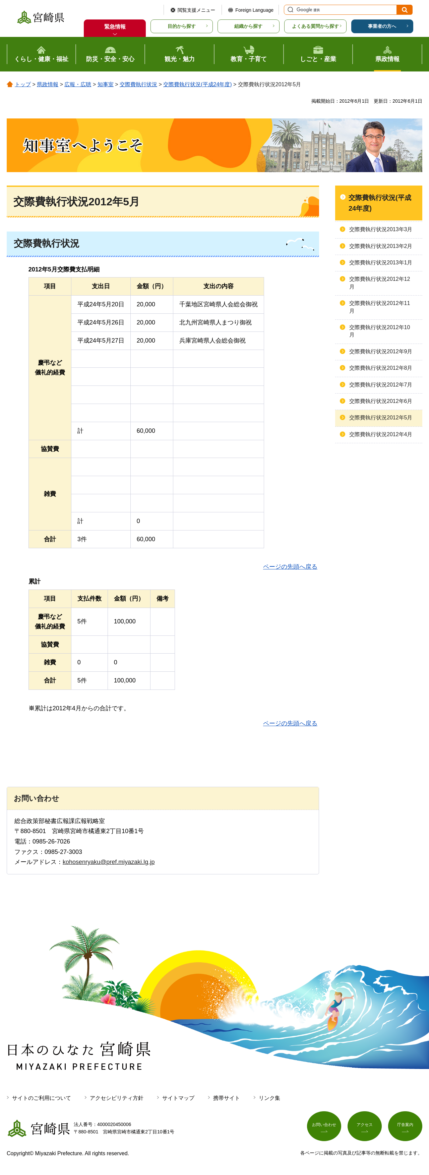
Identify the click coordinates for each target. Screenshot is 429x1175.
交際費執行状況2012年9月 (381, 351)
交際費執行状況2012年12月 (379, 282)
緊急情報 (115, 27)
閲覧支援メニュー (196, 10)
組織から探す (248, 26)
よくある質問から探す (315, 26)
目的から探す (182, 26)
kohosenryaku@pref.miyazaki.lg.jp (109, 862)
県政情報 (47, 84)
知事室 (106, 84)
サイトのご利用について (41, 1098)
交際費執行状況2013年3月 (381, 229)
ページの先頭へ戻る (290, 566)
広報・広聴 (77, 84)
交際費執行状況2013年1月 (381, 262)
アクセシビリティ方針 (116, 1098)
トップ (23, 84)
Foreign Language (254, 10)
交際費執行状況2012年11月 (379, 306)
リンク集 (269, 1098)
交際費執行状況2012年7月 (381, 385)
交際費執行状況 (138, 84)
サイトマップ (178, 1098)
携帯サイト (226, 1098)
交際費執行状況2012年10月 (379, 331)
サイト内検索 (290, 9)
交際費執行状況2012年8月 (381, 368)
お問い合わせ (324, 1126)
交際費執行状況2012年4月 (381, 434)
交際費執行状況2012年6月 (381, 401)
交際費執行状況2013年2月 (381, 246)
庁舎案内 (405, 1126)
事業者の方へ (382, 26)
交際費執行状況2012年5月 (381, 417)
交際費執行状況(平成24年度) (197, 84)
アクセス (364, 1126)
